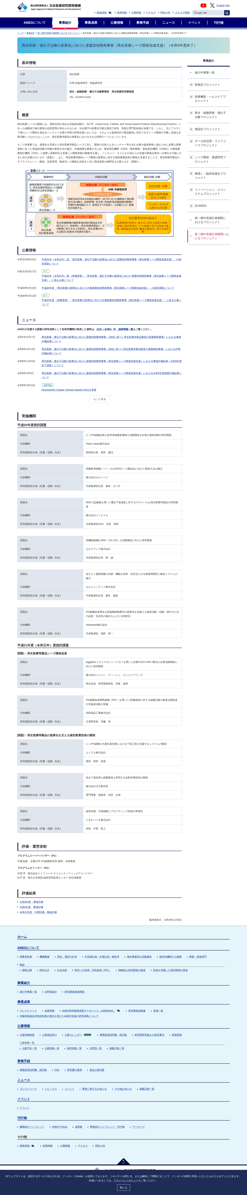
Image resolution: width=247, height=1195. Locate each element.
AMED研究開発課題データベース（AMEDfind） (91, 1010)
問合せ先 (165, 12)
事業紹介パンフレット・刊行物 (107, 1126)
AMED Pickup (59, 1126)
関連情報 (177, 1034)
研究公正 (44, 970)
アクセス (151, 12)
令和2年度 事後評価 (31, 907)
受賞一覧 (158, 1010)
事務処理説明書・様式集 (113, 1034)
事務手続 (23, 1061)
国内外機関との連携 (170, 956)
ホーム (22, 937)
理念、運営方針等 (67, 956)
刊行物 (22, 1118)
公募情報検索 (27, 1034)
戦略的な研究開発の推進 (132, 970)
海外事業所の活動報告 (139, 956)
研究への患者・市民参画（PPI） (93, 970)
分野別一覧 (95, 1048)
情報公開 (27, 970)
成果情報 (50, 1010)
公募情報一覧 (51, 1048)
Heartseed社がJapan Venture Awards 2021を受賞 (69, 389)
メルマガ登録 (182, 12)
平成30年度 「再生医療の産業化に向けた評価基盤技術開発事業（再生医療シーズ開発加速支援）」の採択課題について (108, 288)
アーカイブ (138, 1126)
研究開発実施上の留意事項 (149, 1034)
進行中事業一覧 (28, 991)
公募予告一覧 (29, 1048)
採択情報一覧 (74, 1048)
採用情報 (122, 12)
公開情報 (136, 12)
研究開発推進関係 (74, 991)
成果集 (78, 1126)
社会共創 (62, 970)
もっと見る (99, 399)
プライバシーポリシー (126, 1180)
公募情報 (23, 1026)
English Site (223, 5)
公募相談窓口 (49, 1034)
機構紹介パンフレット (32, 1126)
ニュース (23, 1080)
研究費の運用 (74, 1069)
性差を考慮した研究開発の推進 (170, 970)
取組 (22, 964)
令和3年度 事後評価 (31, 902)
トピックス (51, 1088)
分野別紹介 (51, 991)
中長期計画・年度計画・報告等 (102, 956)
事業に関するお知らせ (94, 1088)
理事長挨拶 (26, 956)
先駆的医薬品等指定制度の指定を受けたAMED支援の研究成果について (59, 1016)
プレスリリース (28, 1010)
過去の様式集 (97, 1069)
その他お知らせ (123, 1088)
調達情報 (104, 12)
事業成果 (23, 1002)
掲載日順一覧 (116, 1048)
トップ (20, 33)
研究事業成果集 (137, 1010)
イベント (70, 1088)
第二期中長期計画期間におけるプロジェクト (59, 33)
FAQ (57, 1069)
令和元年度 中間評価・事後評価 (38, 912)
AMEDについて (28, 948)
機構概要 (45, 956)
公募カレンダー (78, 1034)
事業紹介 (30, 33)
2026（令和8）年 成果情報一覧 (114, 329)
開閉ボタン (191, 84)
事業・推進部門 (198, 956)
